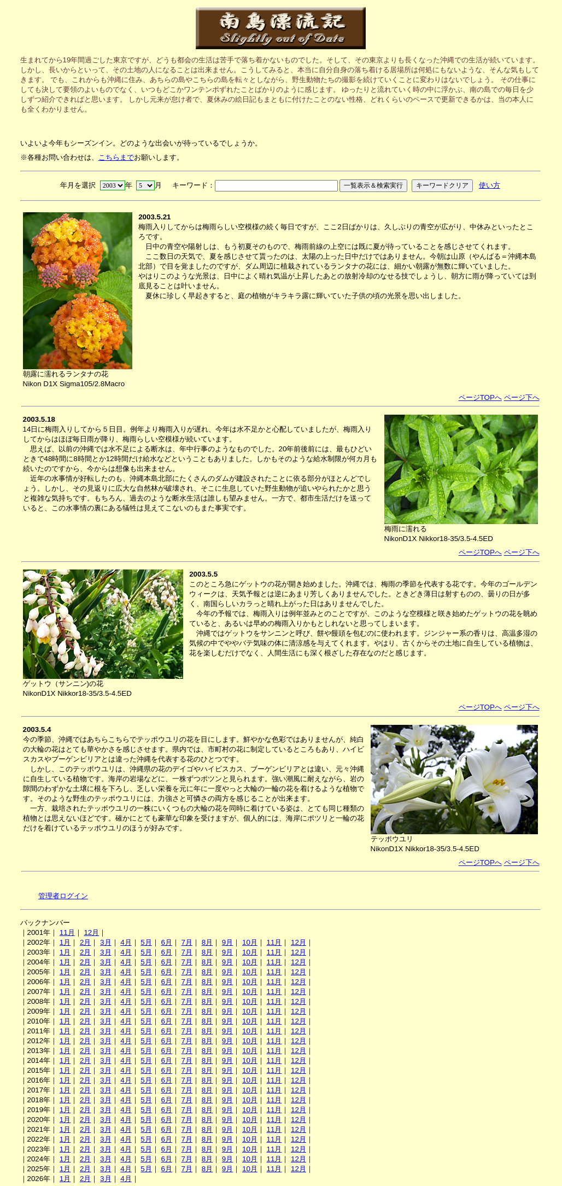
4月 (125, 942)
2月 (85, 942)
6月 (166, 942)
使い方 (489, 185)
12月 (91, 932)
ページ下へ (522, 397)
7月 (187, 942)
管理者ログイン (63, 896)
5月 (145, 942)
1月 (65, 942)
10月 (249, 942)
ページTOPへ (480, 397)
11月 (67, 932)
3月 (105, 942)
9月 (227, 942)
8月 (207, 942)
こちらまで (116, 157)
